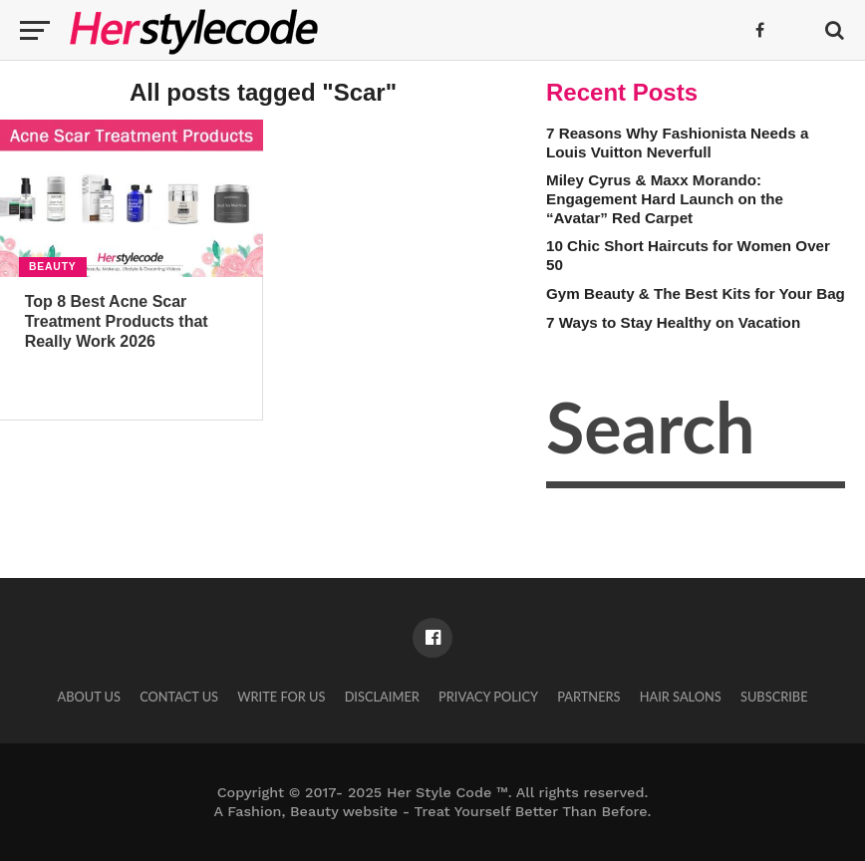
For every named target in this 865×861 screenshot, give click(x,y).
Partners (588, 697)
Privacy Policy (488, 697)
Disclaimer (382, 697)
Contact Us (179, 697)
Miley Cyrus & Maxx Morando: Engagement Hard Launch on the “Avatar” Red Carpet (664, 198)
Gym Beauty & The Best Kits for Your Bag (695, 293)
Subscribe (774, 697)
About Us (89, 697)
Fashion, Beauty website (312, 811)
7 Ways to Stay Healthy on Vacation (673, 322)
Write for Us (281, 697)
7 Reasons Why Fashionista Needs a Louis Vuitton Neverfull (677, 142)
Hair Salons (680, 697)
